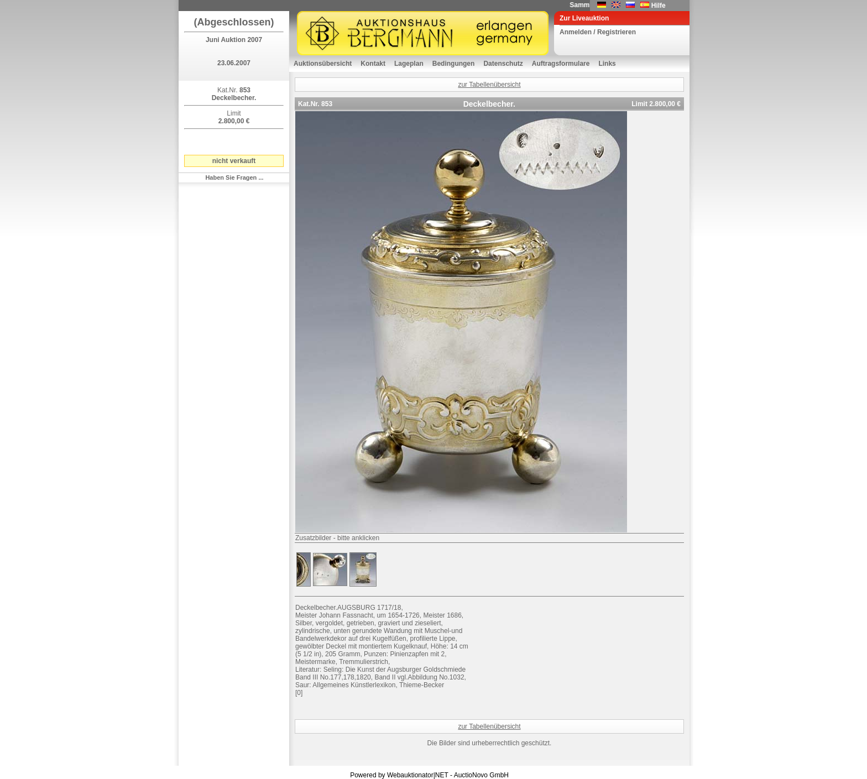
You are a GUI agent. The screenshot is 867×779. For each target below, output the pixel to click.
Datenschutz (503, 63)
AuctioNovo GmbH (481, 775)
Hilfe (658, 5)
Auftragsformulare (561, 63)
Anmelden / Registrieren (598, 32)
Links (606, 63)
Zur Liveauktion (584, 18)
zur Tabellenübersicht (489, 84)
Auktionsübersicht (323, 63)
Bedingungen (453, 63)
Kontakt (373, 63)
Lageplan (409, 63)
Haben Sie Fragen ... (234, 177)
